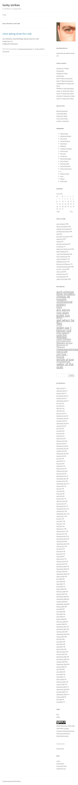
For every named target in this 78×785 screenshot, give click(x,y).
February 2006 (60, 682)
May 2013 (59, 463)
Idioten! (58, 241)
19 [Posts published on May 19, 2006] (68, 204)
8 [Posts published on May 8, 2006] (56, 201)
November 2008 (61, 599)
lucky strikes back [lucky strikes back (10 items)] (63, 341)
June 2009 (59, 581)
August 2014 (60, 426)
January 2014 (60, 443)
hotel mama (64, 151)
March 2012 (60, 499)
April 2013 (59, 466)
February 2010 (60, 561)
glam (57, 81)
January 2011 (60, 534)
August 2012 (60, 486)
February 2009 (60, 591)
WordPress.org (61, 769)
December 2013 (61, 446)
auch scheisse (60, 224)
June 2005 (59, 702)
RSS (57, 714)
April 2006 (59, 677)
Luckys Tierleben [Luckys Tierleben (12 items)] (63, 339)
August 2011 (60, 516)
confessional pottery (62, 231)
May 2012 (59, 494)
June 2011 (59, 521)
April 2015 (59, 411)
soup (61, 176)
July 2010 (59, 549)
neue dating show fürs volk (17, 33)
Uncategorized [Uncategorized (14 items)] (63, 361)
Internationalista (68, 88)
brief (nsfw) (63, 181)
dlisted (62, 179)
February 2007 (60, 652)
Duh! (57, 234)
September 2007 (61, 634)
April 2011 (59, 526)
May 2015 (59, 408)
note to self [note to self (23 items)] (61, 351)
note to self (59, 272)
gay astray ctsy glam (62, 236)
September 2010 (61, 544)
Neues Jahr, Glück (68, 91)
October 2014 (60, 421)
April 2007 (59, 647)
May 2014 (59, 433)
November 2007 (61, 629)
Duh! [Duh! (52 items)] (59, 307)
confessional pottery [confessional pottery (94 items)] (64, 303)
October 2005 (60, 692)
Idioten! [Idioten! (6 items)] (59, 318)
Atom (58, 717)
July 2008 (59, 609)
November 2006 (61, 659)
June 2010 (59, 551)
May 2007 (59, 644)
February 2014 (60, 441)
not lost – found (61, 269)
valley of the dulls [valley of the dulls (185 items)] (64, 365)
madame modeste (66, 149)
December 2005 (61, 687)
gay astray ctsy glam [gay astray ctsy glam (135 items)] (63, 311)
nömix (58, 91)
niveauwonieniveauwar (25, 49)
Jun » (71, 211)
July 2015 (59, 403)
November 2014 (61, 418)
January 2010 (60, 564)
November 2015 (61, 396)
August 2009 (60, 576)
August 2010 (60, 546)
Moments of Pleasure (63, 264)
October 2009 (60, 571)
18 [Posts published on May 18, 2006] (65, 204)
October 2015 (60, 398)
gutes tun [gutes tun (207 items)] (63, 315)
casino (58, 93)
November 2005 (61, 689)
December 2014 (61, 416)
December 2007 (61, 627)
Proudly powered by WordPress (12, 781)
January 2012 (60, 504)
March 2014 (60, 438)
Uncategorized (60, 277)
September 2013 (61, 453)
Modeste (59, 73)
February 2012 (60, 501)
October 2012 (60, 481)
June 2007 (59, 642)
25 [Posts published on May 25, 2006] (65, 206)
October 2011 (60, 511)
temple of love (60, 274)
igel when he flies (61, 244)
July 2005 (59, 699)
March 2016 (60, 388)
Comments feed (61, 766)
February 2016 (60, 391)
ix (60, 171)
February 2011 (60, 531)
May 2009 (59, 584)
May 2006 (59, 674)
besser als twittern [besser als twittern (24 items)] (65, 294)
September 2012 (61, 484)
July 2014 (59, 428)
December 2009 (61, 566)
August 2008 (60, 606)
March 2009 (60, 589)
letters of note (64, 174)
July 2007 (59, 639)
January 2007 (60, 654)
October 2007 (60, 632)
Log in (58, 761)
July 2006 (59, 669)
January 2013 (60, 474)
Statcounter (60, 748)
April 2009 (59, 586)
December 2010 (61, 536)
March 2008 (60, 619)
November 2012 (61, 479)
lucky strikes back (61, 256)
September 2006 (61, 664)
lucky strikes (11, 5)
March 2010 (60, 559)
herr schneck (64, 161)
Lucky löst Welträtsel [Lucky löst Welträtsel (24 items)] (61, 336)
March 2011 (60, 529)
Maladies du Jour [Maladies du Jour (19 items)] (64, 343)
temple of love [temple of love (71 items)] (65, 359)
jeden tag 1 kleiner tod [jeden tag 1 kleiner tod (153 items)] (64, 329)
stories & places (65, 141)
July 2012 (59, 489)
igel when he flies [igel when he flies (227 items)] (65, 321)
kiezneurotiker (64, 164)
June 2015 (59, 406)
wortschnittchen (65, 166)
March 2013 (60, 468)
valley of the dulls (61, 279)
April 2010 (59, 556)
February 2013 (60, 471)
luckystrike (6, 51)
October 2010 (60, 541)
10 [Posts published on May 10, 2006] (62, 201)
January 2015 (60, 413)
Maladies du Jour (61, 262)
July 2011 (59, 519)
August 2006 (60, 667)
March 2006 (60, 679)
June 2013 (59, 461)
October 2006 (60, 662)
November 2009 (61, 569)
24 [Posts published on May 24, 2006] (62, 206)
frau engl (63, 154)
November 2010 (61, 539)
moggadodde (60, 83)
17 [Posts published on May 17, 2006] (62, 204)
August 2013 (60, 456)
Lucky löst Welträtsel (62, 254)
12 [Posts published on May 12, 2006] (68, 201)
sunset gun (63, 156)
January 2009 (60, 594)
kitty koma (63, 139)
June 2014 (59, 431)
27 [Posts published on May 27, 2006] (70, 206)
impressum (59, 246)
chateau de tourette (62, 229)
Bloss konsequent (67, 78)
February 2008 (60, 622)
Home (4, 15)
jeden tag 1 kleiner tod (63, 249)
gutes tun (59, 239)
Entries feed (60, 764)
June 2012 (59, 491)
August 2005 (60, 697)
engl (57, 78)
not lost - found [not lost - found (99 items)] (62, 355)
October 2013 (60, 451)
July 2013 (59, 458)
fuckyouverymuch (66, 169)
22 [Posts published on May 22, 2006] (57, 206)
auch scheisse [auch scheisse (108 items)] (65, 292)
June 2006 (59, 672)
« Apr (58, 211)
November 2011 (61, 509)
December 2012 (61, 476)
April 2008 (59, 617)
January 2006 (60, 684)
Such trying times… (62, 118)
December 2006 (61, 657)
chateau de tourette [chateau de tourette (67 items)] (63, 298)
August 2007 (60, 637)
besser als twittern (62, 226)
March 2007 (60, 649)
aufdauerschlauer (65, 136)
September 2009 (61, 574)
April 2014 (59, 436)
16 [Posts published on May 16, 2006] (60, 204)
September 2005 (61, 694)
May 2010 (59, 554)
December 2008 (61, 596)
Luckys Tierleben (61, 259)
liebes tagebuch (61, 251)
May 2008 (59, 614)
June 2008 (59, 612)
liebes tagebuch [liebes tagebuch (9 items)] (62, 333)
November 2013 (61, 448)
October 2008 (60, 601)
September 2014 (61, 423)
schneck (58, 96)
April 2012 (59, 496)
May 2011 (59, 524)
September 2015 (61, 401)
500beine (63, 146)
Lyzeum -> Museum (62, 121)
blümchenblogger (65, 159)
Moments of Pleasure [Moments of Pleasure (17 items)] (62, 346)
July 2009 (59, 579)
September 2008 (61, 604)
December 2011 (61, 506)
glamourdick (64, 134)
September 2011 (61, 514)
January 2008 (60, 624)
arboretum (59, 68)
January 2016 (60, 393)
